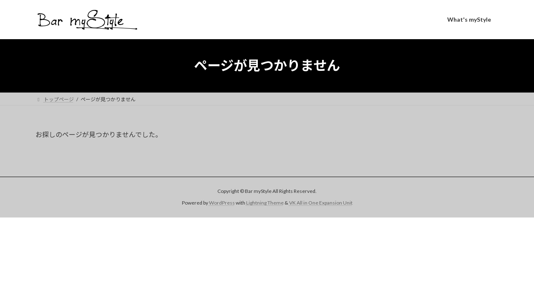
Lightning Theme (265, 203)
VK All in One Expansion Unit (321, 203)
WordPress (222, 203)
